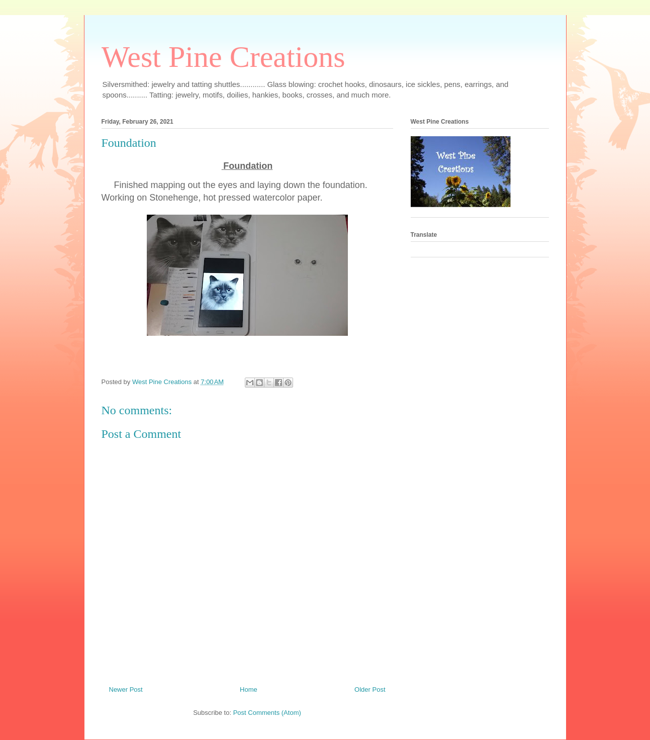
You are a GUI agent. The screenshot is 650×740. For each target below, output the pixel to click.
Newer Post (126, 689)
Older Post (369, 689)
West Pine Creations (223, 56)
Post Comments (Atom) (267, 712)
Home (248, 689)
